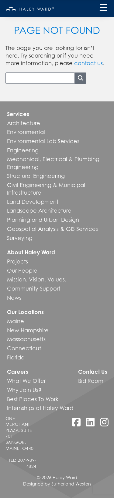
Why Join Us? (24, 390)
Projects (17, 261)
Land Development (32, 201)
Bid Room (90, 380)
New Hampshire (28, 330)
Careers (17, 371)
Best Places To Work (32, 399)
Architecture (23, 123)
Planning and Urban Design (43, 219)
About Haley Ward (31, 252)
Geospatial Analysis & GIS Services (52, 228)
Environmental (26, 132)
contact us (88, 63)
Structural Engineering (36, 175)
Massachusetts (26, 339)
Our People (22, 270)
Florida (16, 357)
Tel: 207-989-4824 (22, 463)
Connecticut (24, 348)
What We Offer (26, 380)
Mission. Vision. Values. (36, 279)
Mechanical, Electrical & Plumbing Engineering (53, 163)
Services (18, 114)
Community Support (33, 288)
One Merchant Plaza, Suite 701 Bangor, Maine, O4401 (20, 433)
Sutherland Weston (71, 483)
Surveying (20, 238)
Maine (15, 321)
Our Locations (25, 312)
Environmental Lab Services (43, 141)
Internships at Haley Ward (40, 407)
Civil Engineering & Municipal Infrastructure (46, 189)
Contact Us (92, 371)
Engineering (23, 150)
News (14, 297)
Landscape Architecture (39, 210)
